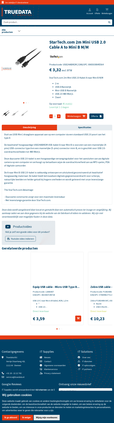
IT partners (87, 369)
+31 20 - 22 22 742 (14, 373)
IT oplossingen (88, 365)
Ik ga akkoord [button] (10, 417)
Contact (47, 361)
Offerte (96, 116)
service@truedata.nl (15, 377)
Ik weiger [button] (26, 417)
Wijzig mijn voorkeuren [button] (46, 417)
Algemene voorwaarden (55, 365)
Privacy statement (52, 373)
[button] (89, 10)
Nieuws (47, 357)
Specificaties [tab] (84, 127)
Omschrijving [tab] (29, 127)
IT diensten (87, 361)
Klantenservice (51, 369)
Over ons (86, 357)
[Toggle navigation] (11, 31)
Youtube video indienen (22, 238)
